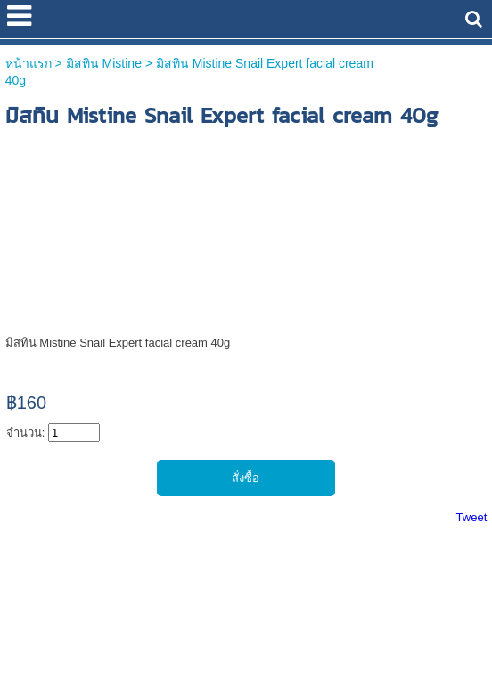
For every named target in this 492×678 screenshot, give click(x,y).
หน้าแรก (28, 63)
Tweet (472, 517)
